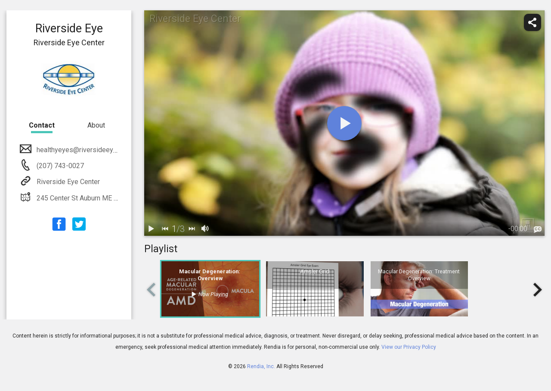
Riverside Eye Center (67, 182)
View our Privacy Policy (408, 347)
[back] (165, 229)
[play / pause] (151, 229)
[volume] (205, 229)
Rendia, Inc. (261, 366)
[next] (191, 229)
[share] (532, 22)
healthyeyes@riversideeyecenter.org (91, 150)
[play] (344, 123)
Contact (42, 125)
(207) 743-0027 (59, 166)
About (96, 125)
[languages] (538, 230)
